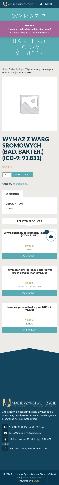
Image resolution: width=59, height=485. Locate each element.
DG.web (36, 481)
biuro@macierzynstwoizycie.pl (25, 433)
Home (5, 69)
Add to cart (22, 174)
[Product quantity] (6, 174)
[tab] (12, 193)
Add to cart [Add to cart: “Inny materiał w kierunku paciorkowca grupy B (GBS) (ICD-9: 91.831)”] (29, 293)
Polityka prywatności (33, 477)
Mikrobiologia (17, 69)
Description (12, 193)
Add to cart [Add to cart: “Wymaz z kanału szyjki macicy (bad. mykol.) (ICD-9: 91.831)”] (29, 255)
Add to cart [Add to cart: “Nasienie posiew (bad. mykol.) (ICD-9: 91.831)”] (29, 330)
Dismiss (46, 33)
